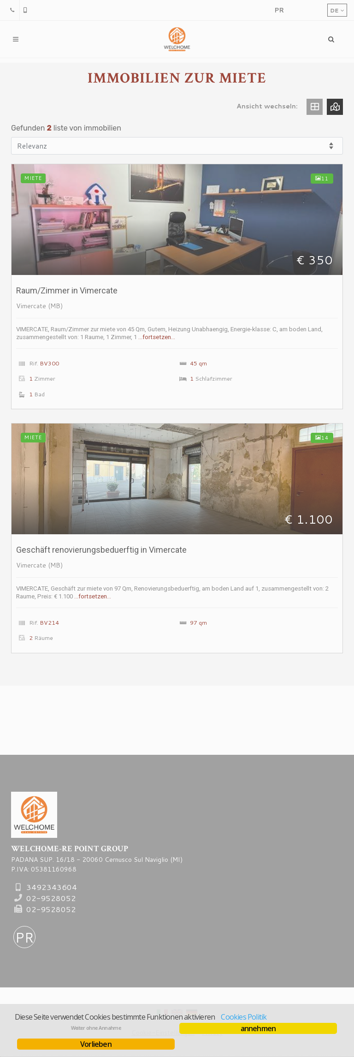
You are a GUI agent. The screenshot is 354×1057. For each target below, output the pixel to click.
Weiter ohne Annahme (96, 1028)
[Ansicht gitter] (315, 107)
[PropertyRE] (279, 10)
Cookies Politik (243, 1017)
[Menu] (331, 39)
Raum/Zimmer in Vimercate (67, 290)
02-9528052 (51, 898)
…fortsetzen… (156, 337)
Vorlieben (96, 1044)
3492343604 (51, 887)
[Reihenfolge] (177, 146)
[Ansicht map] (335, 107)
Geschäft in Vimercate (101, 550)
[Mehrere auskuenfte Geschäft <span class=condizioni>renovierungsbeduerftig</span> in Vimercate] (177, 479)
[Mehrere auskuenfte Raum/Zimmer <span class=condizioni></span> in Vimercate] (177, 219)
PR (24, 937)
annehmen (258, 1028)
